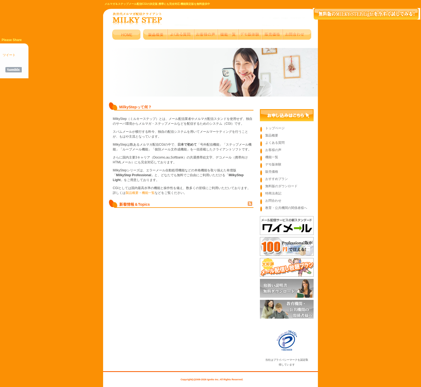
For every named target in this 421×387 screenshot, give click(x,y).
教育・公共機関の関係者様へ (286, 208)
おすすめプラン (276, 179)
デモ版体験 (273, 164)
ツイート (9, 55)
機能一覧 (148, 193)
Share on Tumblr (13, 69)
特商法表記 (273, 193)
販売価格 (271, 172)
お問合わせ (273, 200)
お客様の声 (273, 150)
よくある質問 (275, 143)
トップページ (275, 128)
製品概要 (132, 193)
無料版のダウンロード (281, 186)
